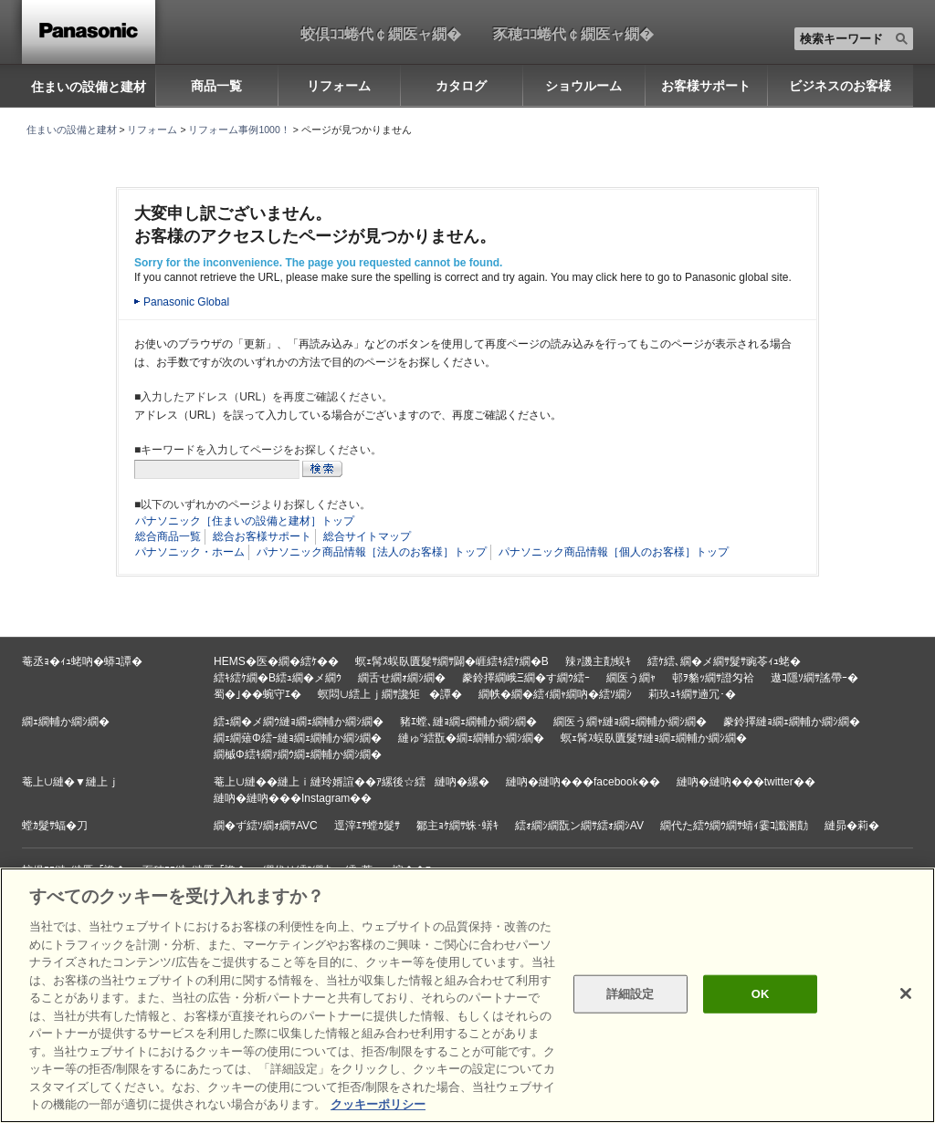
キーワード (0, 0)
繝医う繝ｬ (631, 677)
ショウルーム (583, 85)
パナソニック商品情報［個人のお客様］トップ (614, 552)
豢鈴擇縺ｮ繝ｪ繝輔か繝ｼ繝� (791, 721)
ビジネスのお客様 (840, 85)
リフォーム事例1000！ (238, 129)
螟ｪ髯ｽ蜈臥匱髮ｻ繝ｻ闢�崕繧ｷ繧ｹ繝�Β (452, 661)
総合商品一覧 (168, 536)
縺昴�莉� (852, 825)
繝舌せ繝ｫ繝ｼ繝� (402, 677)
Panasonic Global (186, 302)
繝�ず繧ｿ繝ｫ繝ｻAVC (266, 825)
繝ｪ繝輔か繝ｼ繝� (66, 721)
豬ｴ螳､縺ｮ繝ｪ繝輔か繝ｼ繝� (468, 721)
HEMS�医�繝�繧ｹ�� (276, 661)
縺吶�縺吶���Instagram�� (293, 798)
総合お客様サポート (262, 536)
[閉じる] (906, 993)
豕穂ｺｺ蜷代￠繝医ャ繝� (573, 34)
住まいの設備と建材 (88, 86)
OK (760, 994)
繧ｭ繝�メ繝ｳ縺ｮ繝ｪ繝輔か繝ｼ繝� (298, 721)
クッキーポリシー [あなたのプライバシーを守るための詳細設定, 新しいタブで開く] (378, 1104)
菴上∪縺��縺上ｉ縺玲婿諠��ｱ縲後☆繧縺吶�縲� (351, 781)
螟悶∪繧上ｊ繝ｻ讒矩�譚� (390, 694)
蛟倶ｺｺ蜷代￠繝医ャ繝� (380, 34)
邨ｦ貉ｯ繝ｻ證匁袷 (713, 677)
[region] (467, 995)
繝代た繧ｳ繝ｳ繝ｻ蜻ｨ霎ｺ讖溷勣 (734, 825)
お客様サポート (706, 85)
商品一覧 (216, 85)
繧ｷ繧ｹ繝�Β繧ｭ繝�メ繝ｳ (277, 677)
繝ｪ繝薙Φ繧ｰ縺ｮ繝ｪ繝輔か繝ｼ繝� (298, 738)
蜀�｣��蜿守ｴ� (257, 694)
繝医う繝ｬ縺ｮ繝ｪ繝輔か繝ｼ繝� (630, 721)
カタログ (461, 85)
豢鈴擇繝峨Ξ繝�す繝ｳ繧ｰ (526, 677)
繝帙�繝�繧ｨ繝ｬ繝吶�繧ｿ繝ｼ (555, 694)
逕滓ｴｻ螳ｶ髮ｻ (367, 825)
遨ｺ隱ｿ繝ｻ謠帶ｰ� (814, 677)
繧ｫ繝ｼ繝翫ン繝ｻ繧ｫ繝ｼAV (579, 825)
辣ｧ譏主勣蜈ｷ (598, 661)
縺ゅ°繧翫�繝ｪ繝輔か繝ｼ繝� (471, 738)
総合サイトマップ (367, 536)
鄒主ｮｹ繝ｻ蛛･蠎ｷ (457, 825)
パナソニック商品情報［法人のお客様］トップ (372, 552)
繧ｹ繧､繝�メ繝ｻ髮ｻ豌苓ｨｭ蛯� (724, 661)
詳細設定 (630, 994)
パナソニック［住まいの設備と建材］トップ (244, 521)
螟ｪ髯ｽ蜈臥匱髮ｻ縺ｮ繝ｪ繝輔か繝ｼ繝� (654, 738)
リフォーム (339, 85)
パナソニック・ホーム (190, 552)
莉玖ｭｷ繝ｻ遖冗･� (692, 694)
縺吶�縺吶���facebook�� (583, 781)
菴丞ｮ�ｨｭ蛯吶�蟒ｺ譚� (82, 661)
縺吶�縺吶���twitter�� (746, 781)
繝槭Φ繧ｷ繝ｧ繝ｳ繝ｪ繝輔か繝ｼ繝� (298, 754)
